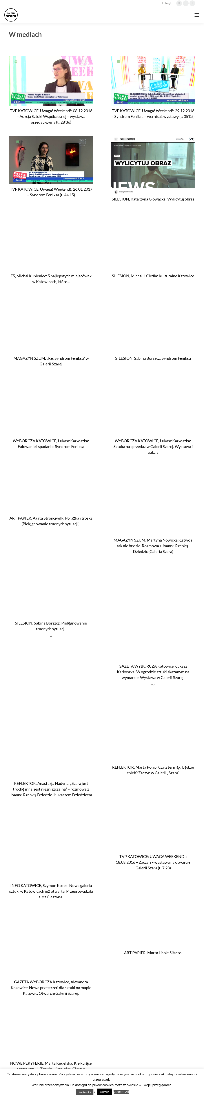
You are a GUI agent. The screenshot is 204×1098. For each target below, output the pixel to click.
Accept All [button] (121, 1092)
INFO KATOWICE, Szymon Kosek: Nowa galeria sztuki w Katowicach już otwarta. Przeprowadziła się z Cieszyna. (51, 891)
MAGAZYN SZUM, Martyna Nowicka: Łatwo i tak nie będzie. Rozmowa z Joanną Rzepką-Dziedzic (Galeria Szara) (153, 546)
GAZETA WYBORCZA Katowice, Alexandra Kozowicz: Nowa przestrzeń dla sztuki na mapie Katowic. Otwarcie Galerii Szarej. (51, 987)
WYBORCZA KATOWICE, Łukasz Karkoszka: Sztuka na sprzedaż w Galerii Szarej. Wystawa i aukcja (153, 446)
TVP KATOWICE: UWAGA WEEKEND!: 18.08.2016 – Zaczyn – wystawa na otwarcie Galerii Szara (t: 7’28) (153, 862)
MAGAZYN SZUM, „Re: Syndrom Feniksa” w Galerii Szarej (51, 361)
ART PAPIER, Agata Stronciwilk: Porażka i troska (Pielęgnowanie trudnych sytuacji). (51, 521)
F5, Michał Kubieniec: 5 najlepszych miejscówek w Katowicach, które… (51, 278)
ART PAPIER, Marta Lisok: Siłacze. (153, 952)
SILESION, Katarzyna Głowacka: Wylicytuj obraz (153, 199)
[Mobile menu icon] (197, 15)
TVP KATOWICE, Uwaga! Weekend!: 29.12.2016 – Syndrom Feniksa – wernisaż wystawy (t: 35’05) (153, 113)
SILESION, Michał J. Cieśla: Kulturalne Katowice (153, 275)
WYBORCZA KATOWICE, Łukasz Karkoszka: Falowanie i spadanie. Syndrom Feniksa (51, 443)
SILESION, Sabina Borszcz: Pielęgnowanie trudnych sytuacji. (51, 626)
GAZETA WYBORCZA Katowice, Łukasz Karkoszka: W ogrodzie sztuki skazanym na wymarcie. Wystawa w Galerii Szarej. (153, 672)
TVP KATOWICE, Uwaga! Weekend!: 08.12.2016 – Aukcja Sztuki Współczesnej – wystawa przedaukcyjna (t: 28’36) (51, 116)
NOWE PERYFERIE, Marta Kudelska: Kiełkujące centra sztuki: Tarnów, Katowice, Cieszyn (51, 1066)
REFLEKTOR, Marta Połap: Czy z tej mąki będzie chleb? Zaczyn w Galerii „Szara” (153, 770)
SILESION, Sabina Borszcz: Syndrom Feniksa (153, 358)
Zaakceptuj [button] (85, 1092)
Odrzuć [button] (104, 1092)
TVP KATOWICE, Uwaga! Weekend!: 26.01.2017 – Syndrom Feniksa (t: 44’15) (51, 192)
